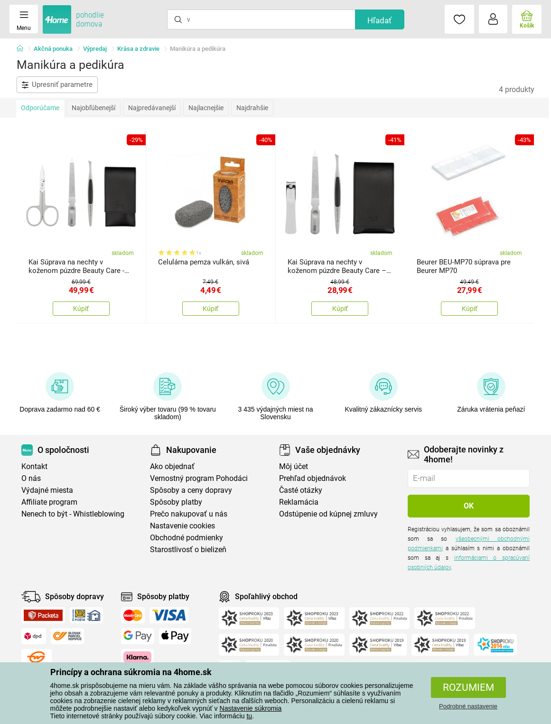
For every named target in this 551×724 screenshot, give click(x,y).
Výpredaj (95, 48)
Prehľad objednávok (312, 478)
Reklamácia (298, 502)
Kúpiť (81, 308)
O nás (31, 478)
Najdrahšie (252, 108)
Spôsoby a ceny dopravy (191, 490)
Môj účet (293, 466)
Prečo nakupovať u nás (188, 513)
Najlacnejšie (206, 108)
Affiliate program (49, 502)
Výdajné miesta (47, 490)
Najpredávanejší (152, 108)
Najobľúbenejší (93, 108)
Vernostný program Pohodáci (199, 478)
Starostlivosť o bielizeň (188, 549)
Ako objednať (172, 466)
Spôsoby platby (176, 502)
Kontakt (34, 466)
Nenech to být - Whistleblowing (72, 513)
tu (249, 716)
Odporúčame (40, 108)
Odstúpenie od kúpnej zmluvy (328, 513)
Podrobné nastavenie (468, 706)
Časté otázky (300, 490)
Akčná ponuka (53, 48)
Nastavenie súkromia (251, 708)
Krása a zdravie (138, 48)
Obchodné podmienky (186, 537)
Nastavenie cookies (182, 525)
